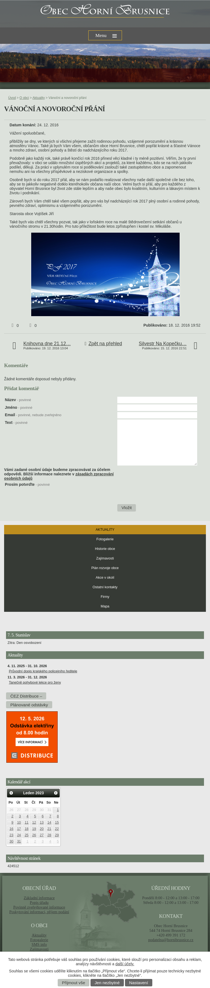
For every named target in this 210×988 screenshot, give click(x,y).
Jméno (18, 407)
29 (57, 835)
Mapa (105, 606)
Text (16, 422)
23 (11, 835)
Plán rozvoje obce (105, 568)
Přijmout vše (73, 982)
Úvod (12, 98)
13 (42, 822)
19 (34, 829)
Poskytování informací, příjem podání (39, 912)
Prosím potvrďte (27, 484)
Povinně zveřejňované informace (39, 907)
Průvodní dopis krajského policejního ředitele (43, 671)
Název (18, 400)
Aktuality (39, 98)
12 (34, 822)
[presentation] (158, 493)
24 (19, 835)
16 (11, 829)
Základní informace (39, 898)
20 (42, 829)
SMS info (39, 944)
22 (57, 829)
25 (26, 835)
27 (42, 835)
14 (49, 822)
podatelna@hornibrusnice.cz (170, 940)
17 (19, 829)
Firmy (105, 597)
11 (26, 822)
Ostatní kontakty (105, 587)
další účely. (124, 964)
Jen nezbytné (107, 982)
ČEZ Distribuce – (26, 695)
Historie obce (105, 549)
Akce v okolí (105, 577)
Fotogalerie (104, 539)
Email (33, 415)
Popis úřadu (39, 902)
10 (19, 822)
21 (49, 829)
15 (57, 822)
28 (49, 835)
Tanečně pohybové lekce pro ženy (35, 682)
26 (34, 835)
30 (11, 841)
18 (26, 829)
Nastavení (138, 982)
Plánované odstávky (29, 704)
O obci (24, 98)
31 (19, 841)
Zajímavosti (105, 558)
